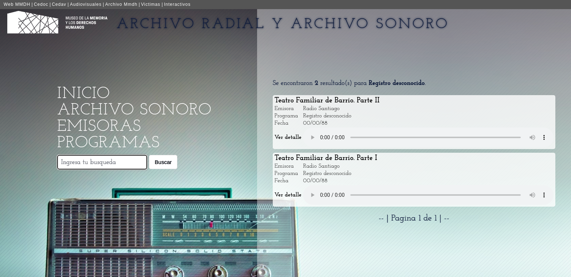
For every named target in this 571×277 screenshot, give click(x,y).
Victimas (150, 4)
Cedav (59, 4)
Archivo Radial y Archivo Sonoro (283, 24)
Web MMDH (17, 4)
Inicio (83, 94)
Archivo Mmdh (121, 4)
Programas (108, 143)
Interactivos (177, 4)
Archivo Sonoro (134, 110)
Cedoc (41, 4)
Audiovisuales (86, 4)
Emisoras (99, 126)
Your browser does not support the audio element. (428, 137)
